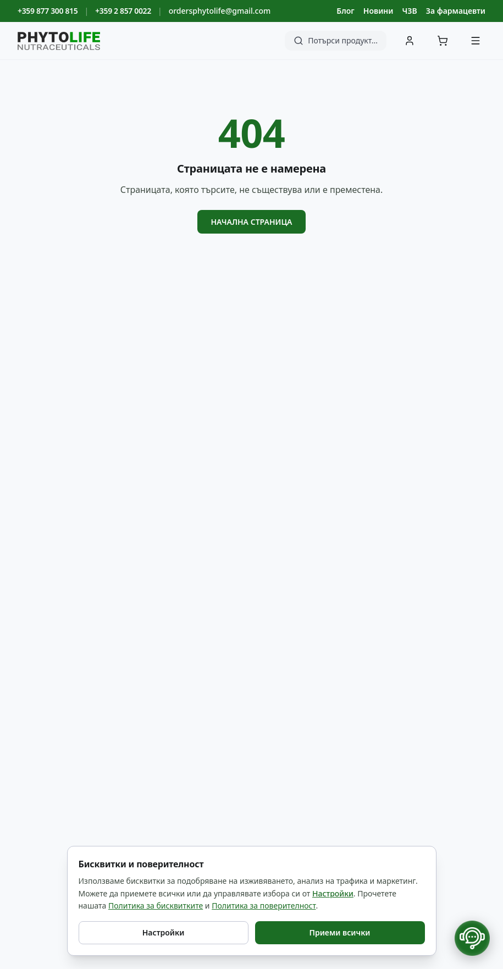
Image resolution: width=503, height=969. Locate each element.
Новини (378, 10)
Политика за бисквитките (155, 905)
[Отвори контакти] (472, 938)
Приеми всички (339, 932)
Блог (345, 10)
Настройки (332, 893)
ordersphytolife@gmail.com (220, 10)
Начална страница (251, 222)
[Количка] (442, 41)
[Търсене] (335, 41)
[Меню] (475, 41)
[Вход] (409, 41)
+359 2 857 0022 (123, 10)
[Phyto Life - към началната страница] (59, 41)
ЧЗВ (409, 10)
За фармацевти (455, 10)
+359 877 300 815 (48, 10)
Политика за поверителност (264, 905)
